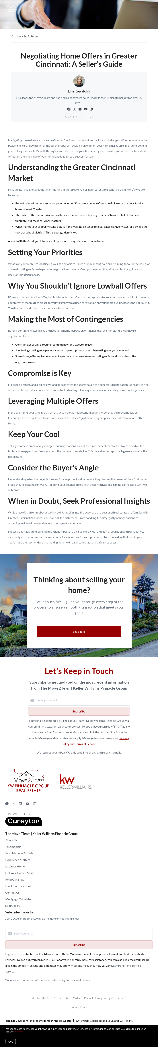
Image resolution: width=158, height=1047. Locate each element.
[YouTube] (27, 804)
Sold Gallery (12, 905)
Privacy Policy (79, 1007)
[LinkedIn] (20, 804)
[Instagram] (34, 804)
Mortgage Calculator (18, 899)
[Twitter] (13, 804)
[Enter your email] (83, 700)
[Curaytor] (23, 824)
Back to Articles (27, 36)
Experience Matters (17, 859)
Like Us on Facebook (18, 886)
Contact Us (12, 892)
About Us (11, 840)
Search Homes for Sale (19, 853)
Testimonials (13, 846)
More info (20, 1031)
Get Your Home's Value (19, 873)
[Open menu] (153, 7)
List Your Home (15, 866)
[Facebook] (7, 804)
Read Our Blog (14, 879)
